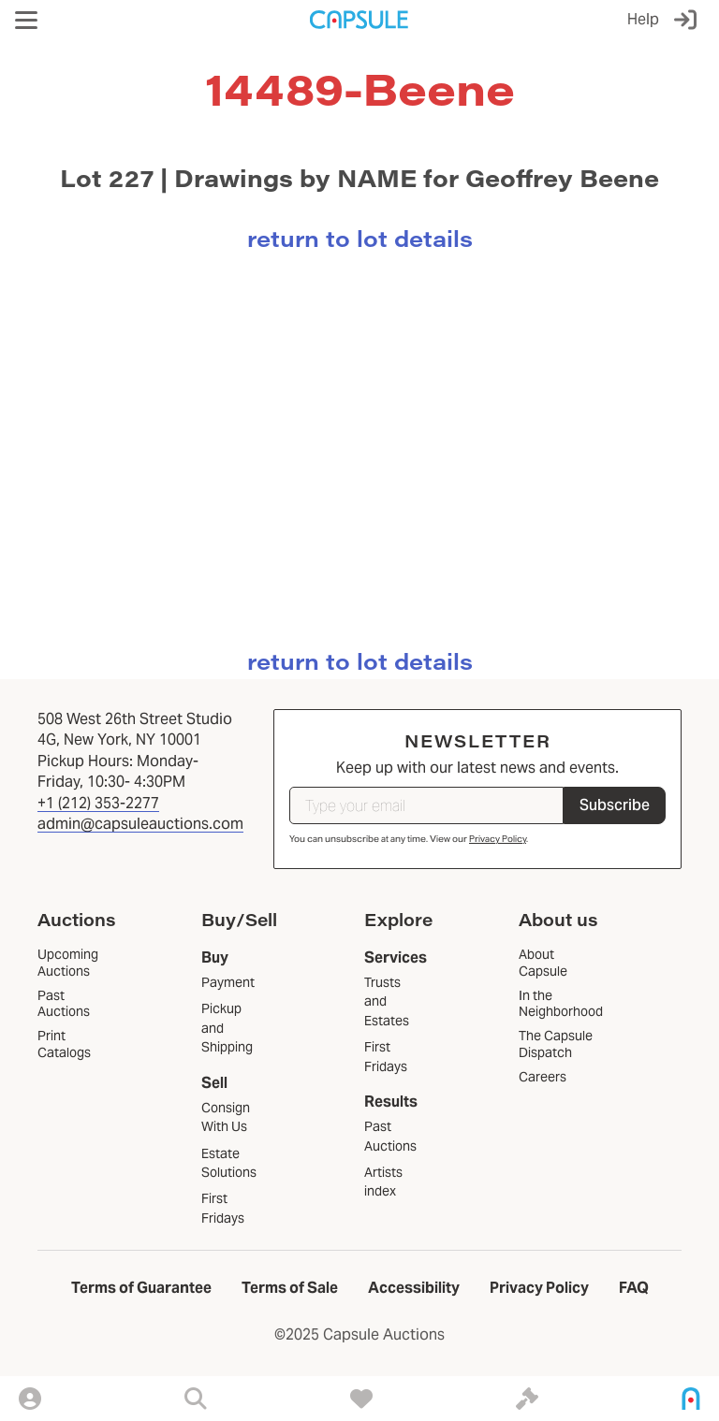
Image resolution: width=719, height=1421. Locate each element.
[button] (26, 20)
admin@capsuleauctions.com (140, 824)
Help (643, 19)
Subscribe (615, 805)
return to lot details (360, 238)
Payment (228, 982)
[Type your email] (426, 805)
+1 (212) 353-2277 (98, 803)
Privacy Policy (497, 839)
